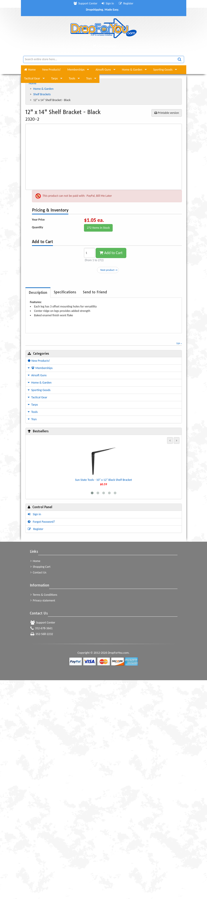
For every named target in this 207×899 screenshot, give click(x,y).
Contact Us (38, 572)
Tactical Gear (32, 78)
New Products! (51, 69)
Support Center (85, 3)
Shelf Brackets (42, 94)
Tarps (54, 78)
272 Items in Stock (98, 228)
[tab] (37, 292)
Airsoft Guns (103, 69)
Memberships (76, 69)
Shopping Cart (40, 567)
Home (30, 69)
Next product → (108, 270)
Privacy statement (42, 600)
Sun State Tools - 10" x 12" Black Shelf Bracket (103, 480)
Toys (89, 78)
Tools (72, 78)
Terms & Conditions (43, 595)
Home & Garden (132, 69)
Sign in (108, 3)
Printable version (166, 113)
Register (126, 3)
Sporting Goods (162, 69)
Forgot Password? (41, 522)
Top (179, 343)
